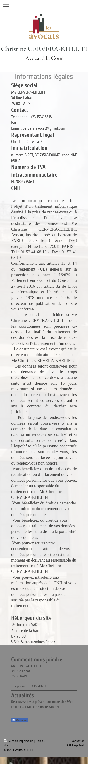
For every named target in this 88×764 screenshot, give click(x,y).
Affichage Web (75, 745)
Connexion (78, 741)
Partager (19, 720)
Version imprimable (19, 741)
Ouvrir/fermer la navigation (44, 6)
